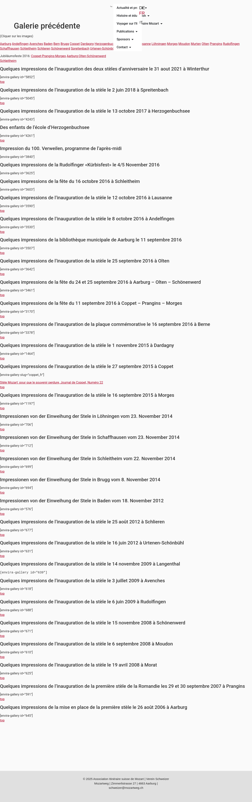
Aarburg (5, 44)
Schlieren (43, 48)
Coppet (75, 44)
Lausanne (144, 44)
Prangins (216, 44)
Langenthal (128, 44)
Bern (56, 44)
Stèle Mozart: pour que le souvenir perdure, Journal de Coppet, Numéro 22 (51, 382)
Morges (172, 44)
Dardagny (87, 44)
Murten (196, 44)
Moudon (184, 44)
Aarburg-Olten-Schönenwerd (86, 56)
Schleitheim (28, 48)
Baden (48, 44)
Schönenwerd (60, 48)
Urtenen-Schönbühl (103, 48)
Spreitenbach (80, 48)
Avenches (36, 44)
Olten (205, 44)
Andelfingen (20, 44)
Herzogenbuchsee (107, 44)
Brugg (65, 44)
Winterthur (125, 48)
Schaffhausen (9, 48)
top (2, 82)
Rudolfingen (231, 44)
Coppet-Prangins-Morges (48, 56)
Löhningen (159, 44)
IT (218, 17)
